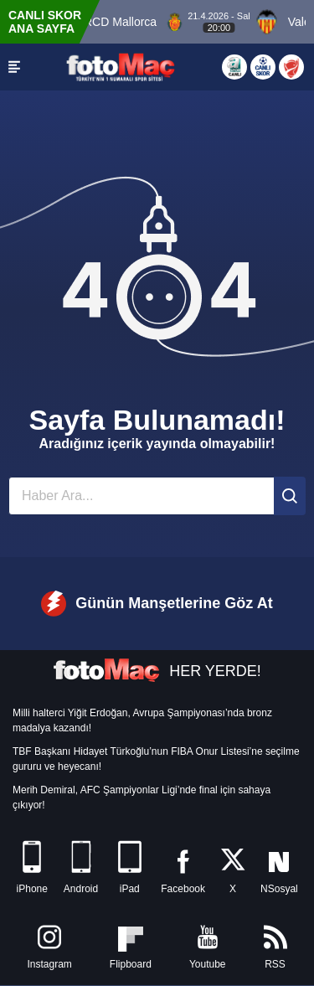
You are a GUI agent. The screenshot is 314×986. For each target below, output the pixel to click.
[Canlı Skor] (262, 67)
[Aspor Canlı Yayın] (234, 67)
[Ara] (290, 496)
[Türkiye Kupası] (291, 67)
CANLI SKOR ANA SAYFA (44, 21)
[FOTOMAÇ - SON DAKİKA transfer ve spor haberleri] (120, 66)
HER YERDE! (157, 671)
